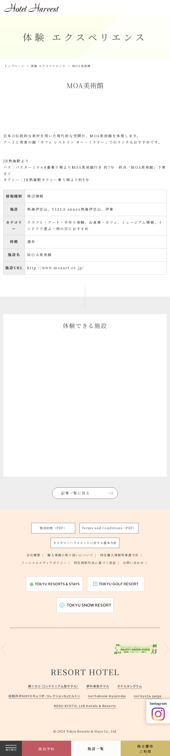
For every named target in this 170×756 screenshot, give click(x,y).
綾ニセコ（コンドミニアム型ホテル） (53, 686)
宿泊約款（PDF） (53, 528)
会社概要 (34, 555)
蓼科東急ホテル (98, 686)
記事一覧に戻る (75, 493)
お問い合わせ (133, 562)
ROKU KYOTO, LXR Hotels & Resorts (85, 706)
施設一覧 (96, 748)
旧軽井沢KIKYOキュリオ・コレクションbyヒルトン (44, 696)
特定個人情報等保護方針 (119, 555)
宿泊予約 (46, 748)
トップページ (14, 66)
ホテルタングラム (129, 686)
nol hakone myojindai (107, 696)
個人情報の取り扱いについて (70, 555)
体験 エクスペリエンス (48, 66)
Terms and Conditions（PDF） (109, 528)
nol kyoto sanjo (148, 696)
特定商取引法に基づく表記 (95, 562)
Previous (3, 649)
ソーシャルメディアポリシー (44, 562)
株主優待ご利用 (145, 749)
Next (166, 649)
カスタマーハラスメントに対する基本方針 (85, 543)
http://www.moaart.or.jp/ (55, 267)
